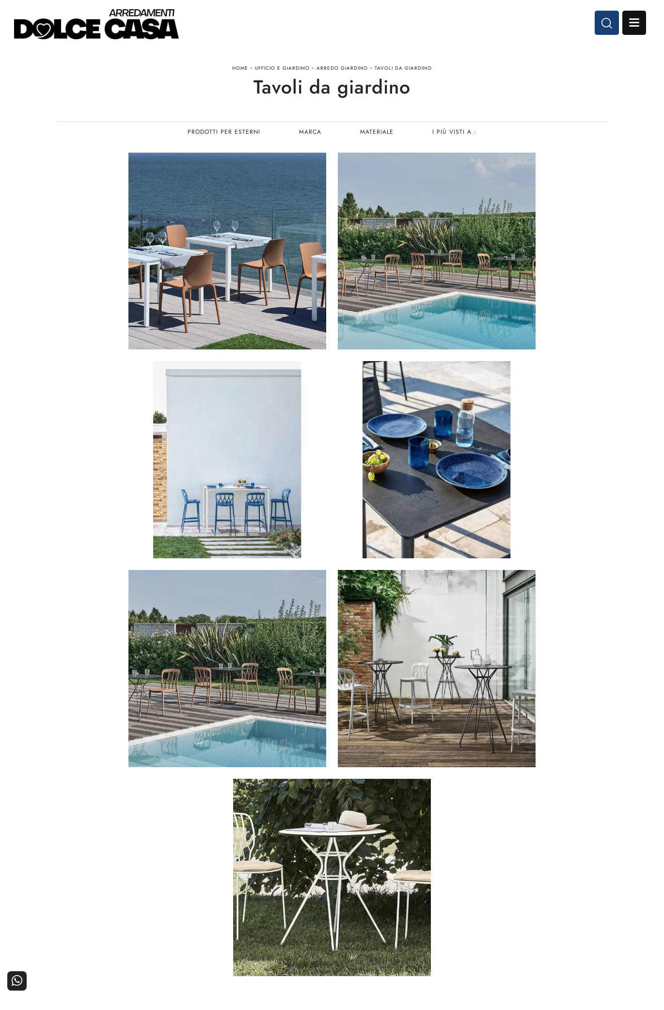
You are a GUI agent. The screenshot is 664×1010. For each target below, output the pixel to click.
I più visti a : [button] (455, 133)
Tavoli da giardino (403, 69)
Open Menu (633, 23)
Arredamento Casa (390, 877)
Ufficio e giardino (282, 69)
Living (317, 904)
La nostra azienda (483, 877)
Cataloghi (587, 890)
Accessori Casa (395, 890)
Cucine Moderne (300, 877)
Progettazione (489, 904)
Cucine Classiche (299, 890)
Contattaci (587, 877)
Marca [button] (310, 133)
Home (240, 69)
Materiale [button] (377, 133)
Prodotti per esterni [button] (223, 133)
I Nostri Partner (486, 890)
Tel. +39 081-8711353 (93, 901)
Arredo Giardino (342, 69)
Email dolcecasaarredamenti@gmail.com (121, 911)
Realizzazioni (582, 904)
